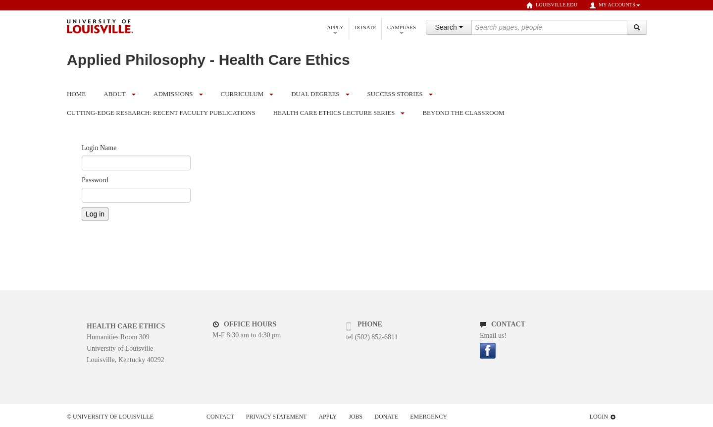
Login (603, 417)
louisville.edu (551, 5)
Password (95, 180)
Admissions (173, 94)
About (114, 94)
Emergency (428, 416)
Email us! (493, 335)
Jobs (355, 416)
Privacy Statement (276, 416)
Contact (220, 416)
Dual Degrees (315, 94)
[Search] (637, 27)
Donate (365, 27)
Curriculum (242, 94)
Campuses (401, 29)
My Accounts (614, 5)
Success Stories (395, 94)
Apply (335, 29)
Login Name (99, 148)
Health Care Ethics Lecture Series (334, 112)
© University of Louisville (110, 416)
